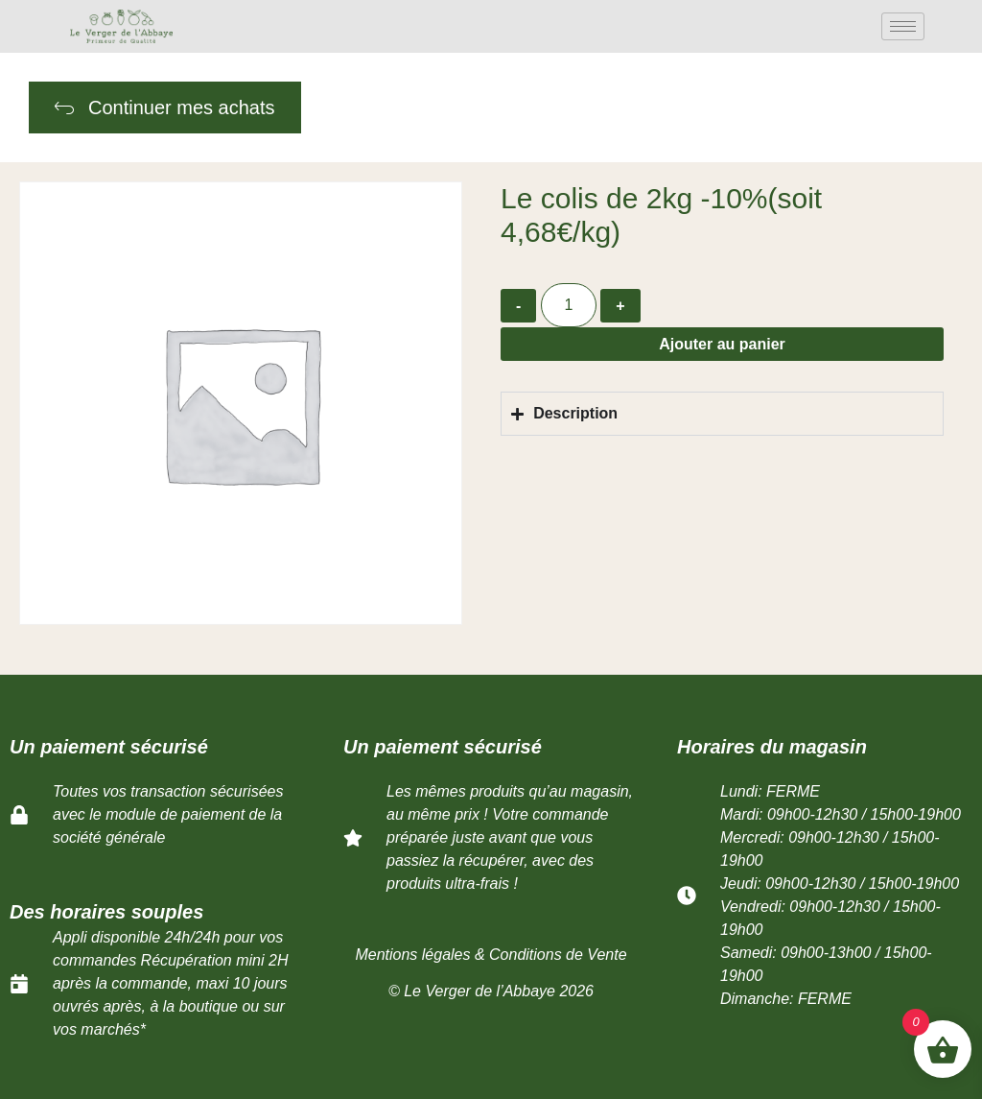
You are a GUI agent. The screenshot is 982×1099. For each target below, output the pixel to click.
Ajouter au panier (722, 344)
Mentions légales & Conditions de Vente (490, 954)
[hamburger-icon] (902, 26)
